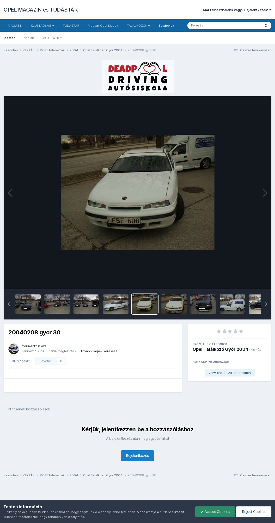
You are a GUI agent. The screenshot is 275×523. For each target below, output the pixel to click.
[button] (9, 304)
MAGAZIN (15, 25)
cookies (22, 512)
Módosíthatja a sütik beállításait (160, 512)
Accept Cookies (215, 512)
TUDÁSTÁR (71, 25)
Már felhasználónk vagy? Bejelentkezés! (237, 10)
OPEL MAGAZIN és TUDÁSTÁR (41, 9)
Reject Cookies (253, 512)
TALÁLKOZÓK (138, 25)
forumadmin (31, 346)
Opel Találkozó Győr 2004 (220, 349)
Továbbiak (166, 25)
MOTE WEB (52, 38)
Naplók (29, 38)
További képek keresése (98, 351)
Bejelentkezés (137, 455)
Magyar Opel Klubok (103, 25)
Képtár (9, 38)
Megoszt (21, 361)
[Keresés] (211, 25)
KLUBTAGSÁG (42, 25)
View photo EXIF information (229, 373)
